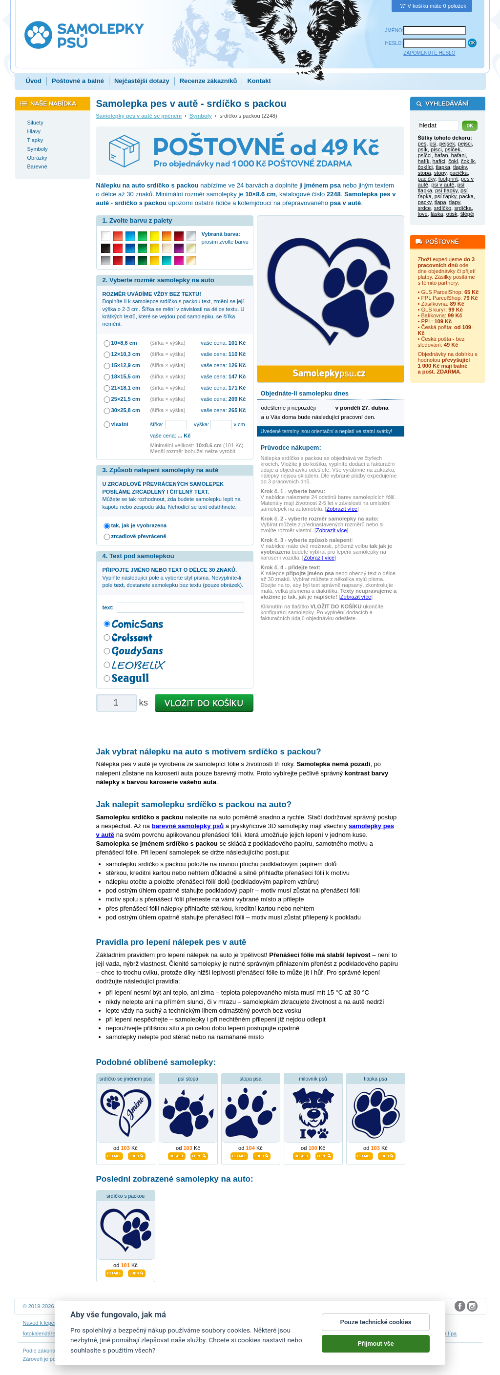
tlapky (460, 167)
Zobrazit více (342, 509)
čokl (453, 161)
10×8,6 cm (124, 343)
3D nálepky (73, 1333)
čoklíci (425, 167)
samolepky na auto (222, 1333)
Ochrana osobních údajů (227, 1323)
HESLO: (394, 43)
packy (425, 202)
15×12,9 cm (125, 365)
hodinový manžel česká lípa (424, 1333)
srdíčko (443, 208)
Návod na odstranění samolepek (102, 1323)
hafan (441, 155)
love (423, 214)
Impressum (340, 1323)
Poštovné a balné (78, 80)
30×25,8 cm (125, 410)
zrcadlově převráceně (139, 536)
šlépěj (467, 214)
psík (423, 149)
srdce (424, 208)
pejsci (465, 143)
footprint (448, 179)
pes (422, 143)
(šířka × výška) (168, 343)
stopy (440, 173)
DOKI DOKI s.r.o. (144, 1306)
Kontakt (259, 80)
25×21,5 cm (125, 399)
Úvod (34, 80)
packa (466, 196)
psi (432, 143)
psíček (452, 149)
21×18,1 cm (125, 388)
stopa (424, 173)
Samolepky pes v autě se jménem (139, 116)
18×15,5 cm (125, 376)
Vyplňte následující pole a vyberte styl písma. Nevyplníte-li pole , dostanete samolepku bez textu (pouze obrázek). (173, 577)
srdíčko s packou (125, 1196)
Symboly (200, 116)
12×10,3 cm (125, 354)
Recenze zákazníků (208, 80)
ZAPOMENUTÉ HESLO (429, 53)
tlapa (440, 202)
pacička (458, 173)
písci (436, 149)
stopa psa (250, 1079)
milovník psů (313, 1079)
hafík (424, 161)
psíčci (425, 155)
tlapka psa (375, 1079)
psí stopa (188, 1079)
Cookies (271, 1323)
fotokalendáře (39, 1333)
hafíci (439, 161)
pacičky (427, 179)
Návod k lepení (41, 1323)
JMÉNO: (394, 30)
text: (110, 607)
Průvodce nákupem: (291, 447)
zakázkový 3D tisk (364, 1333)
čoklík (468, 161)
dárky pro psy (322, 1333)
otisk (452, 214)
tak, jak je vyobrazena (139, 525)
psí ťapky (445, 196)
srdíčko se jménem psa (126, 1079)
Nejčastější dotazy (141, 80)
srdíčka (463, 208)
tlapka (443, 167)
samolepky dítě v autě (275, 1333)
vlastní (119, 424)
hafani (458, 155)
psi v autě (442, 185)
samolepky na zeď (173, 1333)
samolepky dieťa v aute (119, 1333)
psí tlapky (446, 190)
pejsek (447, 143)
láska (437, 214)
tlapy (454, 202)
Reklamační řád (304, 1323)
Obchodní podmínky (169, 1323)
